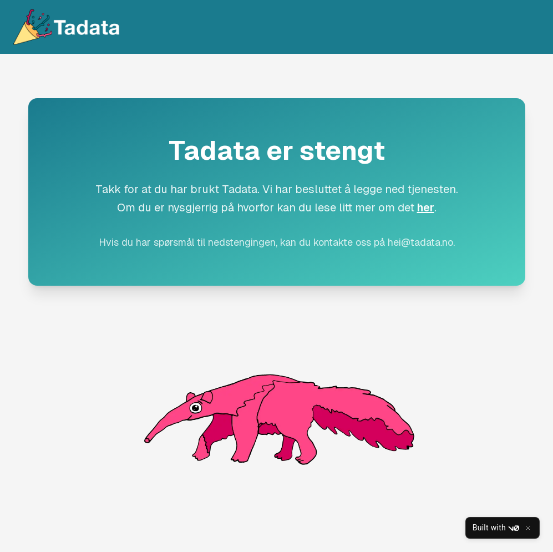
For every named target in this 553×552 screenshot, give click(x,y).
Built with (496, 528)
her (425, 207)
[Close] (528, 528)
